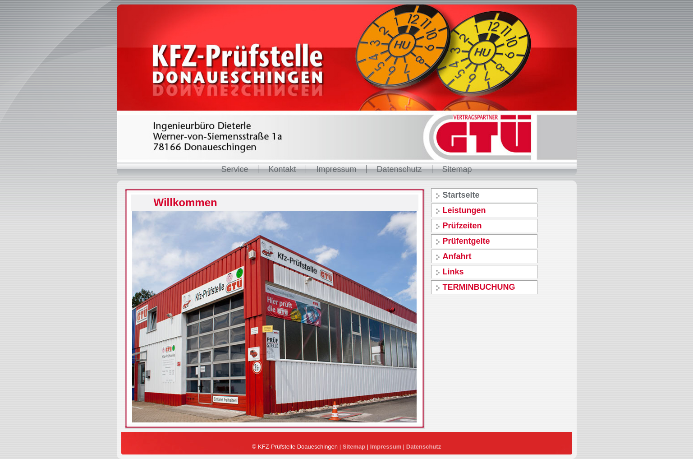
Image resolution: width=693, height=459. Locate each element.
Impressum (336, 169)
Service (234, 169)
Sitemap (457, 169)
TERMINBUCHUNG (479, 287)
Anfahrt (457, 256)
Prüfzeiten (462, 225)
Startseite (461, 194)
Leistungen (464, 210)
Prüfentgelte (466, 241)
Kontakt (282, 169)
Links (453, 271)
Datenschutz (399, 169)
